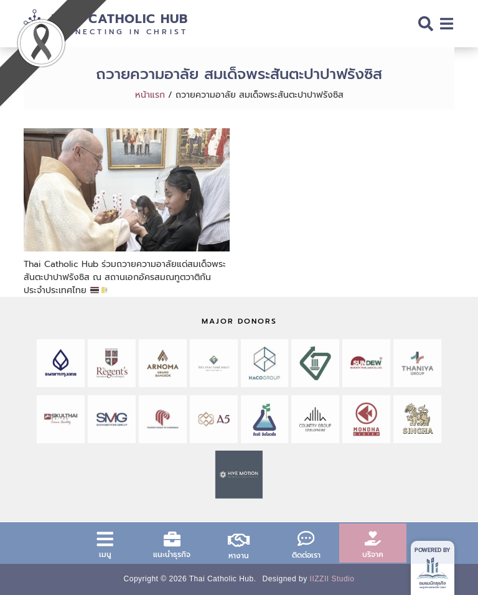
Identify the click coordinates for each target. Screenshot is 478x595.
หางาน (238, 555)
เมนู (105, 554)
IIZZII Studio (332, 578)
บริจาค (372, 554)
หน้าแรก (150, 94)
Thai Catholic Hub (120, 18)
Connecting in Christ (120, 31)
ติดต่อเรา (306, 555)
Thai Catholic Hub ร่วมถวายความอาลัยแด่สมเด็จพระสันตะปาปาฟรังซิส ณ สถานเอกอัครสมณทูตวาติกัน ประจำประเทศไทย (125, 277)
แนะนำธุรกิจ (171, 554)
